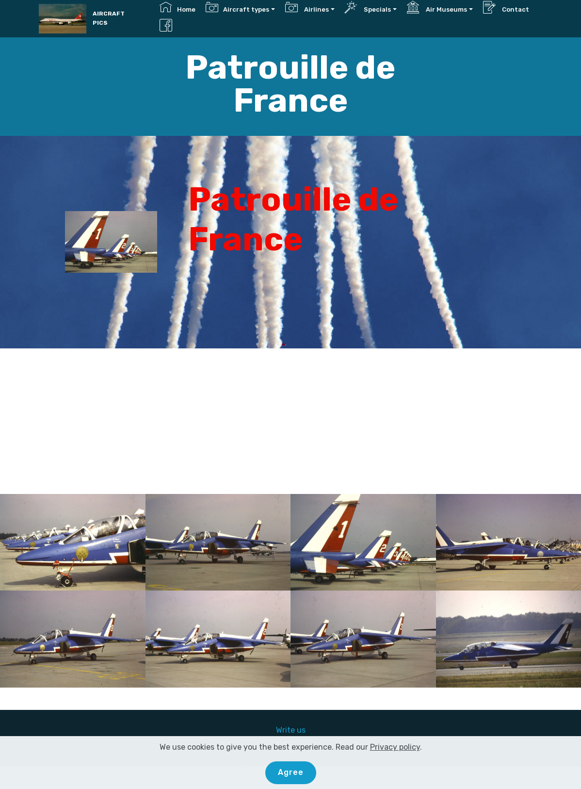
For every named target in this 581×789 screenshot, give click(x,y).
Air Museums (437, 7)
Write (286, 730)
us (301, 730)
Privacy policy (395, 747)
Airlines (307, 7)
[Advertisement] (290, 421)
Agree (291, 772)
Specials (368, 7)
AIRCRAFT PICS (109, 18)
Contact (506, 7)
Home (177, 7)
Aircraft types (237, 7)
